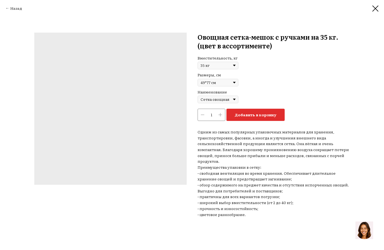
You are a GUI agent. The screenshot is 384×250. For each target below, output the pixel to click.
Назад (16, 8)
